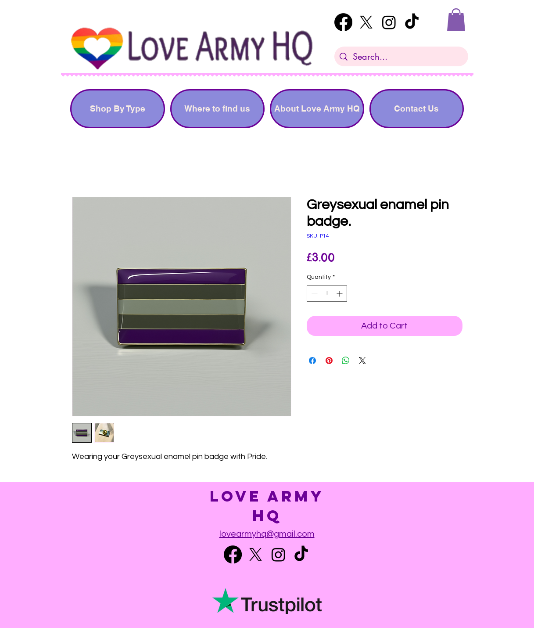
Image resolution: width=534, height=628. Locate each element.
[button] (456, 19)
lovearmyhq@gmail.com (267, 534)
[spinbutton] (327, 293)
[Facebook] (343, 22)
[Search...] (401, 56)
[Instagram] (389, 22)
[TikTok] (412, 22)
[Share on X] (362, 360)
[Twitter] (366, 22)
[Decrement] (313, 293)
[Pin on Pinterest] (329, 360)
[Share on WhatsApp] (345, 360)
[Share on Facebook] (312, 360)
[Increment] (340, 293)
